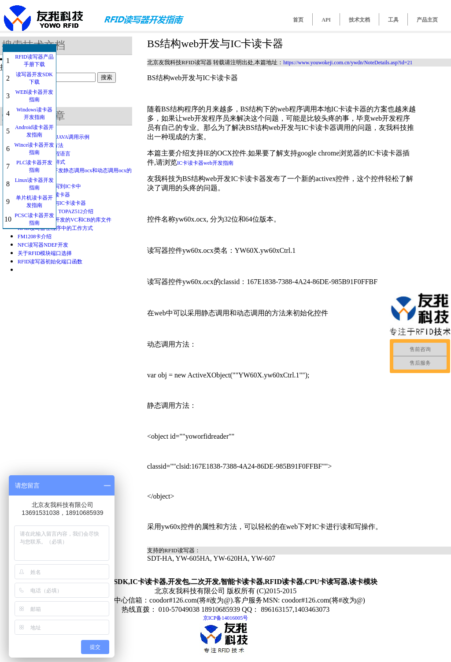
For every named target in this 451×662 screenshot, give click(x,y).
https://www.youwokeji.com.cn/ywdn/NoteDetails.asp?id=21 (347, 62)
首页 (298, 20)
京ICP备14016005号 (225, 618)
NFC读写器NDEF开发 (43, 245)
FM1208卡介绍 (35, 236)
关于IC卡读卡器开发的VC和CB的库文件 (64, 220)
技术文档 (359, 20)
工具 (393, 20)
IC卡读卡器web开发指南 (205, 163)
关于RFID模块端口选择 (45, 253)
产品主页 (427, 20)
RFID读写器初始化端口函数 (50, 262)
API (326, 20)
